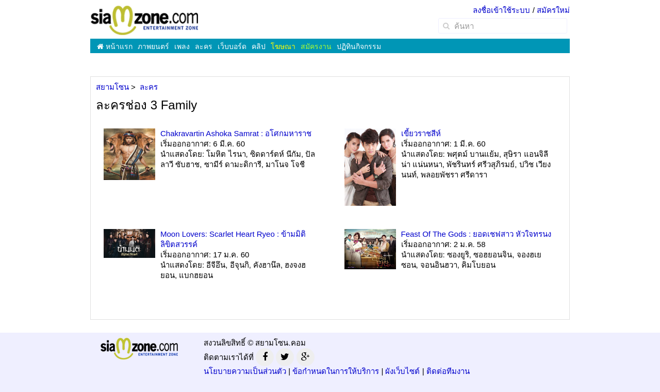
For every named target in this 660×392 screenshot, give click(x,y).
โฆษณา (283, 46)
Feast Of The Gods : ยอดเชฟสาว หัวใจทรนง (476, 234)
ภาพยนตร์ (153, 46)
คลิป (259, 46)
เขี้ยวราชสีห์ (421, 133)
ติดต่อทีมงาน (448, 371)
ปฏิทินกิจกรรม (359, 46)
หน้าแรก (115, 46)
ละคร (203, 46)
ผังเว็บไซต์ (402, 371)
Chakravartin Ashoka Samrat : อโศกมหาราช (235, 133)
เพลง (182, 46)
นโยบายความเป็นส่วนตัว (245, 371)
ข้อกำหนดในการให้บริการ (335, 371)
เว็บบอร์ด (232, 46)
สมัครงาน (316, 46)
